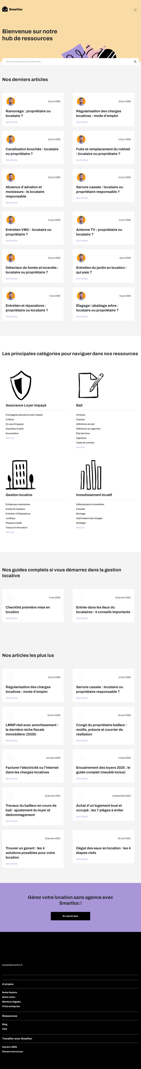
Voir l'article (11, 122)
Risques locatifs (14, 523)
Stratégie (81, 523)
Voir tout (10, 438)
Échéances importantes (18, 504)
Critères (10, 419)
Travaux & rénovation (16, 527)
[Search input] (69, 62)
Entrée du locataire (15, 509)
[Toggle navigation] (135, 10)
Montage (80, 513)
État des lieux (83, 433)
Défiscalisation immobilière (90, 504)
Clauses (80, 419)
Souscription (12, 433)
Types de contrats (85, 442)
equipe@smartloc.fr (12, 965)
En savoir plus (70, 916)
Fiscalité (80, 509)
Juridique (10, 518)
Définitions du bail (85, 424)
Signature (81, 438)
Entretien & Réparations (18, 513)
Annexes (80, 415)
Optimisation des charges (89, 518)
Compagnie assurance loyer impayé (24, 415)
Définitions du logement (88, 428)
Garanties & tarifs (14, 428)
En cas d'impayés (15, 424)
